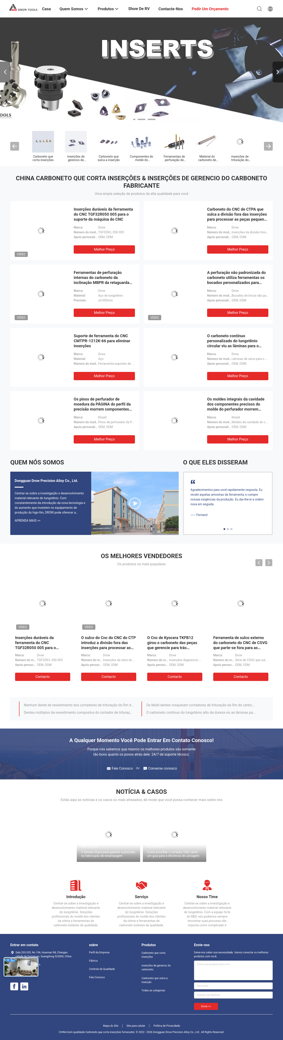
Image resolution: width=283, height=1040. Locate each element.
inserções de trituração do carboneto (239, 160)
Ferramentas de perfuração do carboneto (174, 160)
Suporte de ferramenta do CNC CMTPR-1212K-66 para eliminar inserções (102, 340)
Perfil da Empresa (99, 952)
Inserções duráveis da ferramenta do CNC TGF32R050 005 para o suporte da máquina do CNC (103, 214)
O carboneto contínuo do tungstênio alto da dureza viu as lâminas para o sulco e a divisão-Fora (201, 712)
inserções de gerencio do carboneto (75, 160)
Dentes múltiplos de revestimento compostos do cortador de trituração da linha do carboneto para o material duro (79, 712)
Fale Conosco (97, 977)
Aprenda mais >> (27, 520)
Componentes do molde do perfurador (141, 160)
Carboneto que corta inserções (43, 158)
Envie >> (206, 1006)
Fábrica (93, 960)
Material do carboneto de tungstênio (207, 160)
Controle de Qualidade (102, 969)
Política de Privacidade (167, 1025)
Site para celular (136, 1025)
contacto (43, 677)
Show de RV (139, 8)
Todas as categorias (153, 990)
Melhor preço (104, 249)
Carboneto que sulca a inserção (109, 158)
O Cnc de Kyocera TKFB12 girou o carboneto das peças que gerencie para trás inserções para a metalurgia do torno (174, 647)
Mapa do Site (110, 1025)
